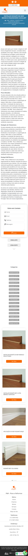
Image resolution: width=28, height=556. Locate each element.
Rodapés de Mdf (14, 320)
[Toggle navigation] (25, 10)
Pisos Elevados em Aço (14, 303)
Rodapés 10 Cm (14, 316)
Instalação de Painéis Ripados (14, 276)
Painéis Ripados (14, 296)
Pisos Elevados (14, 299)
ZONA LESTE (14, 240)
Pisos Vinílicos (14, 306)
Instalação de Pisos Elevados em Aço (14, 282)
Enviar (15, 233)
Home (14, 499)
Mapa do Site (14, 511)
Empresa (14, 502)
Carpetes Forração (13, 272)
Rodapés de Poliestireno (14, 323)
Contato (14, 509)
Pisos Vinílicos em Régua (14, 309)
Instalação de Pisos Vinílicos (14, 286)
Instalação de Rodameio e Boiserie (14, 289)
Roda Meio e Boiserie (14, 313)
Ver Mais (14, 361)
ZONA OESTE (14, 245)
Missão (14, 504)
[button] (12, 480)
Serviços (14, 507)
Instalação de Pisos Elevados (14, 279)
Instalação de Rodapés (14, 293)
